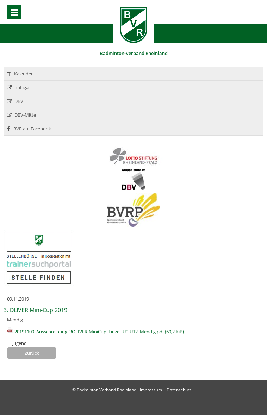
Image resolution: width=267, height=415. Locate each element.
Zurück (32, 353)
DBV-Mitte (21, 115)
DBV (15, 101)
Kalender (20, 73)
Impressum (151, 390)
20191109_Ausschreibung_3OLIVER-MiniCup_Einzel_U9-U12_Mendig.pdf (99, 331)
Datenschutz (179, 390)
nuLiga (18, 87)
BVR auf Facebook (29, 128)
